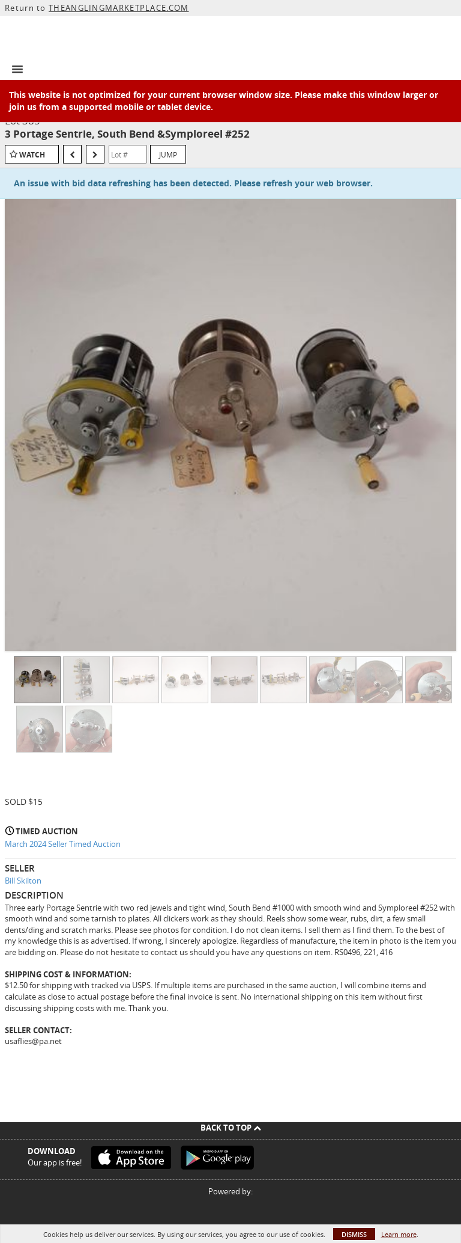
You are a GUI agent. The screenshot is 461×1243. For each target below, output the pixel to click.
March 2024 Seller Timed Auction (63, 843)
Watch (32, 155)
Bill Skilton (23, 880)
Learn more (399, 1234)
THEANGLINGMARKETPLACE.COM (119, 7)
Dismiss (354, 1234)
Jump (168, 154)
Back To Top (230, 1127)
